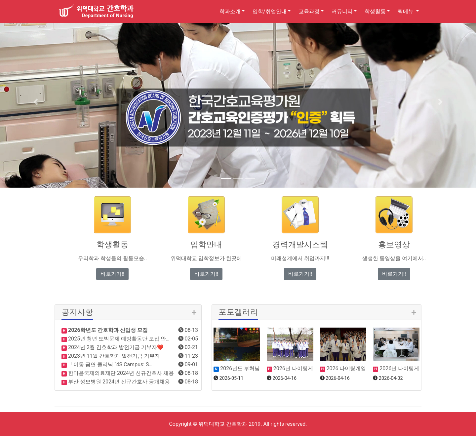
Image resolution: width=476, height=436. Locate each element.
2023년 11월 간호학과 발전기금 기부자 (113, 356)
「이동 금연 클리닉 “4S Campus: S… (109, 364)
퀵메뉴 (406, 11)
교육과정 (309, 11)
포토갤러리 (238, 312)
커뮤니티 (342, 11)
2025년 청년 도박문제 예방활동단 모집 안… (118, 339)
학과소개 (230, 11)
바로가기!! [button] (112, 274)
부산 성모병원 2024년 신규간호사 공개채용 (118, 381)
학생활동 (375, 11)
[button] (35, 102)
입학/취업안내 (270, 11)
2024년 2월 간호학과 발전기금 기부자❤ (115, 347)
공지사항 (77, 312)
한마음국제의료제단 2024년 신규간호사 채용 (120, 373)
